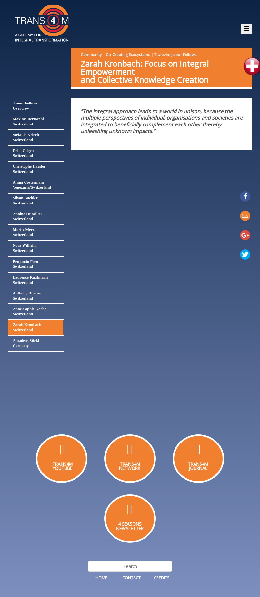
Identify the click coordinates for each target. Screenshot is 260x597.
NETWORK (129, 468)
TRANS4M (130, 464)
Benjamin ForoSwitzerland (25, 264)
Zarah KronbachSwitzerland (27, 327)
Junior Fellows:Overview (26, 106)
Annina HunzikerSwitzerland (27, 216)
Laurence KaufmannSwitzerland (30, 280)
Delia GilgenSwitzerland (23, 153)
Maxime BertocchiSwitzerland (28, 121)
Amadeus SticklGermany (26, 343)
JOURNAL (198, 468)
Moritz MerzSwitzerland (23, 232)
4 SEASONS (130, 524)
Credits (161, 578)
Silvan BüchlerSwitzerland (25, 200)
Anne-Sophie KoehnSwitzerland (29, 311)
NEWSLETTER (130, 528)
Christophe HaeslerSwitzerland (29, 169)
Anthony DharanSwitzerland (27, 296)
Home (101, 578)
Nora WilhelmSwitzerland (24, 248)
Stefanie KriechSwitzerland (26, 137)
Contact (131, 578)
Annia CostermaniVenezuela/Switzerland (32, 185)
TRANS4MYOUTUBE (62, 466)
